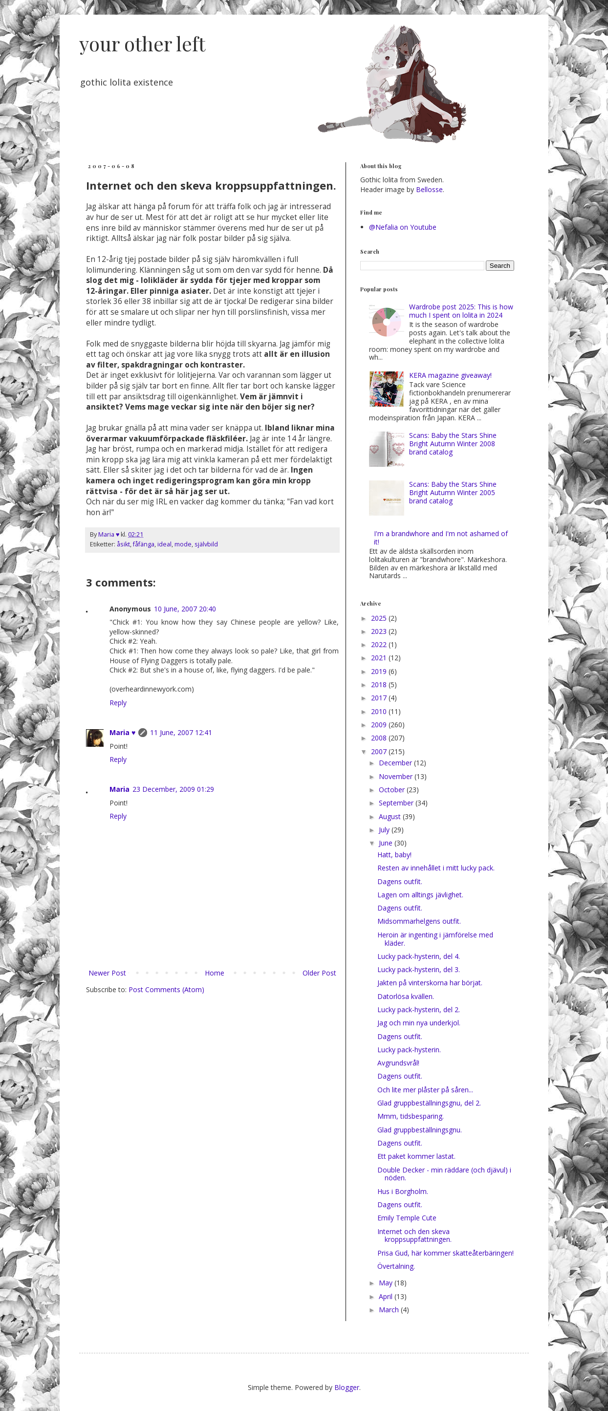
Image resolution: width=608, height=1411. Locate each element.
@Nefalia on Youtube (402, 227)
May (386, 1282)
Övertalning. (396, 1266)
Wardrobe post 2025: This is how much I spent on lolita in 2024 (461, 311)
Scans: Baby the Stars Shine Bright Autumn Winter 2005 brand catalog (453, 492)
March (390, 1309)
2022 (380, 644)
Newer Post (107, 972)
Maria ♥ (122, 732)
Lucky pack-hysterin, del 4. (418, 956)
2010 (380, 711)
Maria (119, 789)
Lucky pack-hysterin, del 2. (418, 1009)
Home (214, 972)
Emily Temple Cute (406, 1217)
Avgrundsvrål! (398, 1062)
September (397, 802)
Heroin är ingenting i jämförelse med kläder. (435, 939)
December (396, 762)
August (391, 816)
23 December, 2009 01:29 (173, 789)
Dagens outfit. (399, 881)
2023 (380, 631)
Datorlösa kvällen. (405, 996)
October (393, 789)
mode (183, 544)
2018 (380, 684)
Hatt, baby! (394, 854)
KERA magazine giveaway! (450, 375)
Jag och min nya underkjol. (418, 1022)
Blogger (346, 1387)
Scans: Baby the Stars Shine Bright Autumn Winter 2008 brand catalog (453, 443)
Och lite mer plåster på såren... (425, 1089)
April (386, 1296)
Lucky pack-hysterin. (409, 1049)
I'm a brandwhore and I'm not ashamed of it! (441, 537)
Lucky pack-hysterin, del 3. (418, 969)
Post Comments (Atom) (166, 989)
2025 (380, 618)
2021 (380, 657)
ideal (164, 544)
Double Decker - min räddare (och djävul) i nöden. (444, 1174)
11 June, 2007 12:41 (181, 732)
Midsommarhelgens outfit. (419, 921)
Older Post (319, 972)
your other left (142, 43)
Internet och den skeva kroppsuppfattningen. (414, 1235)
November (396, 776)
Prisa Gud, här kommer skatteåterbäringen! (445, 1253)
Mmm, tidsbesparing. (410, 1116)
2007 (380, 751)
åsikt (123, 544)
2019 (380, 671)
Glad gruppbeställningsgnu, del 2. (429, 1102)
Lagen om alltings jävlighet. (420, 894)
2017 (380, 697)
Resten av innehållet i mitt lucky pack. (436, 867)
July (385, 829)
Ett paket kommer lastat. (416, 1156)
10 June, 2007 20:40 (185, 608)
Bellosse (429, 189)
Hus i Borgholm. (402, 1191)
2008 (380, 737)
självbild (206, 544)
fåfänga (143, 544)
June (386, 842)
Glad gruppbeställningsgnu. (419, 1129)
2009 (380, 724)
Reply (118, 702)
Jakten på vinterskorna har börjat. (429, 982)
